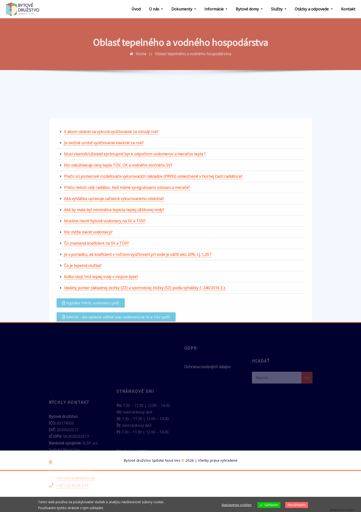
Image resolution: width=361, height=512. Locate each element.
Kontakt (348, 9)
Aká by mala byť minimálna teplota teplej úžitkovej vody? (114, 271)
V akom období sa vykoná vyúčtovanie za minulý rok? (111, 193)
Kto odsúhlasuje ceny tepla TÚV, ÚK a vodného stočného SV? (118, 227)
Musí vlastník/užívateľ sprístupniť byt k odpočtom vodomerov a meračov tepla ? (135, 216)
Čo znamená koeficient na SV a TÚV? (96, 305)
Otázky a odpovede (313, 9)
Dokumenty (183, 9)
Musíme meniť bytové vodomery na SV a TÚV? (105, 283)
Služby (278, 9)
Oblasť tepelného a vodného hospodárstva (193, 59)
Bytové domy (249, 9)
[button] (181, 193)
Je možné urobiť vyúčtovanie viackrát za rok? (104, 204)
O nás (156, 9)
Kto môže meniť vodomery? (88, 294)
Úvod (136, 9)
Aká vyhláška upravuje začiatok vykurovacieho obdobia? (114, 260)
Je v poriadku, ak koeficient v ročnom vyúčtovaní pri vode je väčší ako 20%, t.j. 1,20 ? (138, 316)
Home (141, 59)
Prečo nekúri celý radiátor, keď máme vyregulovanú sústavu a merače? (127, 249)
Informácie (215, 9)
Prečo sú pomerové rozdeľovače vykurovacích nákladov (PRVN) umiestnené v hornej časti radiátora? (153, 238)
